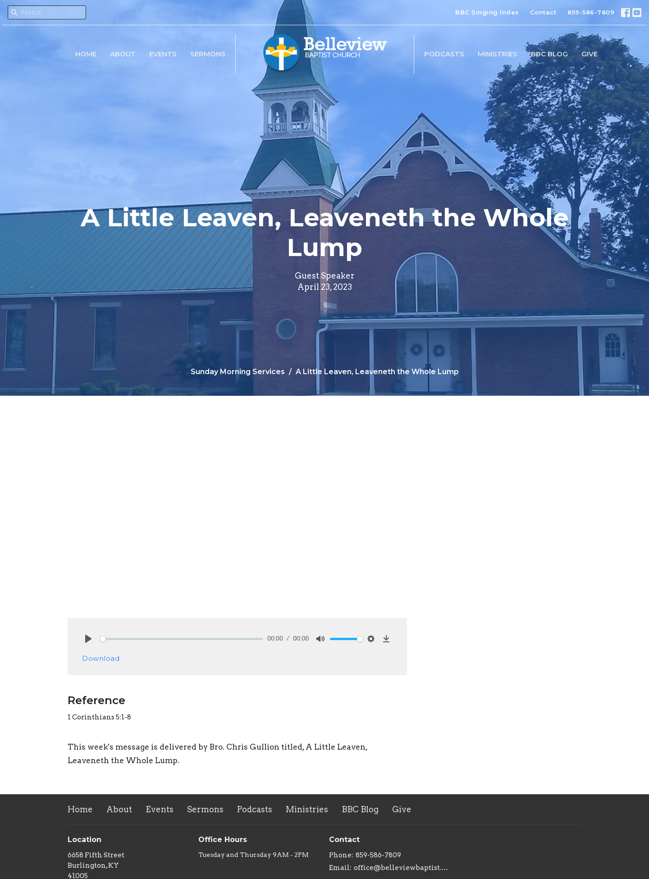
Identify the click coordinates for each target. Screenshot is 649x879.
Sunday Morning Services (238, 371)
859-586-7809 (590, 12)
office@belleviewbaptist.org (402, 868)
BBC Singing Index (487, 12)
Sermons (207, 54)
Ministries (497, 54)
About (123, 54)
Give (589, 54)
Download (100, 658)
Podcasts (444, 54)
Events (163, 54)
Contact (543, 12)
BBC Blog (549, 54)
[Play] (88, 639)
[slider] (181, 639)
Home (85, 54)
